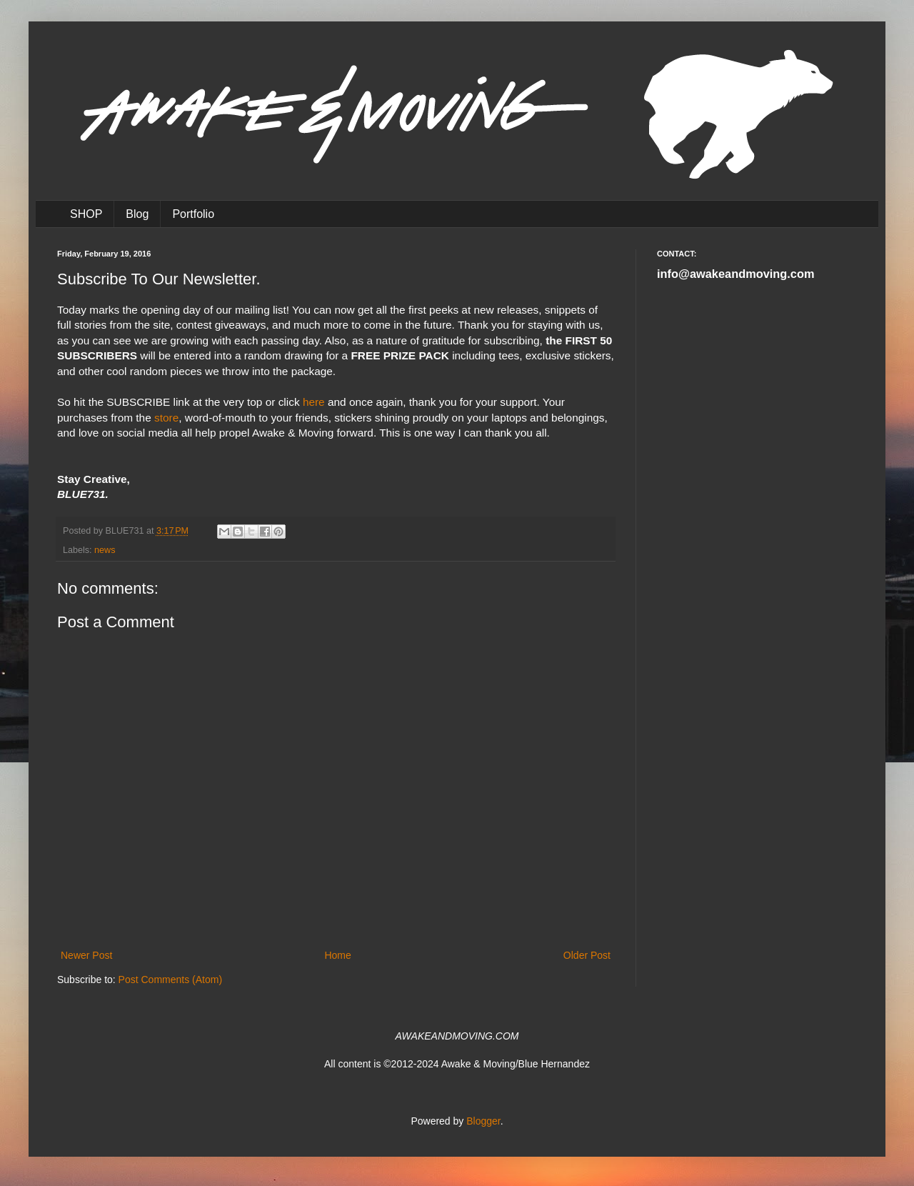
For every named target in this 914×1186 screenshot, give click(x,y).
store (166, 418)
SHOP (86, 214)
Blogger (483, 1121)
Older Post (587, 955)
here (314, 402)
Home (337, 955)
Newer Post (86, 955)
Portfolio (193, 214)
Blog (137, 214)
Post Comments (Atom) (170, 979)
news (104, 550)
